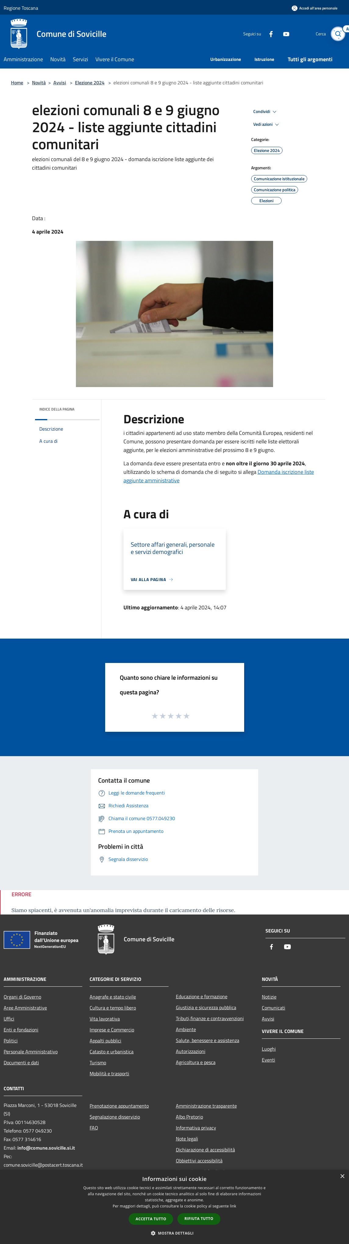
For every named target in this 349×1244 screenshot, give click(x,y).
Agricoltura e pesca (195, 1062)
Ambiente (186, 1029)
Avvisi (59, 82)
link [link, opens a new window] (233, 1206)
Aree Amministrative (25, 1007)
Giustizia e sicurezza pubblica (206, 1007)
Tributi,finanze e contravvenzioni (210, 1018)
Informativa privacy (196, 1127)
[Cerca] (338, 33)
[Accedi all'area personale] (314, 8)
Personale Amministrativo (31, 1051)
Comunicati (273, 1007)
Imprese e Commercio (112, 1029)
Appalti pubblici (105, 1040)
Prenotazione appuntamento (119, 1105)
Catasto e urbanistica (112, 1051)
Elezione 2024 (90, 82)
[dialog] (174, 1207)
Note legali (187, 1138)
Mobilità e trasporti (109, 1073)
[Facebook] (268, 34)
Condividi (265, 111)
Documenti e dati (21, 1062)
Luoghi (269, 1048)
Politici (11, 1040)
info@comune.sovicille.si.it (46, 1147)
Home (17, 82)
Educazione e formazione (201, 996)
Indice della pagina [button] (56, 409)
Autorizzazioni (190, 1051)
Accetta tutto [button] (151, 1218)
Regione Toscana (21, 8)
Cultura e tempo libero (113, 1007)
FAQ (94, 1127)
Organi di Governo (22, 996)
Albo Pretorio (189, 1116)
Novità (39, 82)
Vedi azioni (267, 124)
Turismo (98, 1062)
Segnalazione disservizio (115, 1116)
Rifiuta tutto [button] (198, 1218)
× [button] (342, 1176)
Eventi (268, 1059)
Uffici (9, 1018)
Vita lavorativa (105, 1018)
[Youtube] (284, 34)
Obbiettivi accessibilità (199, 1160)
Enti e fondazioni (21, 1029)
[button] (174, 1233)
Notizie (269, 996)
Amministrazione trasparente (206, 1105)
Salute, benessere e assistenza (207, 1040)
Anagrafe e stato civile (113, 996)
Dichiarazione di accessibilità (205, 1149)
